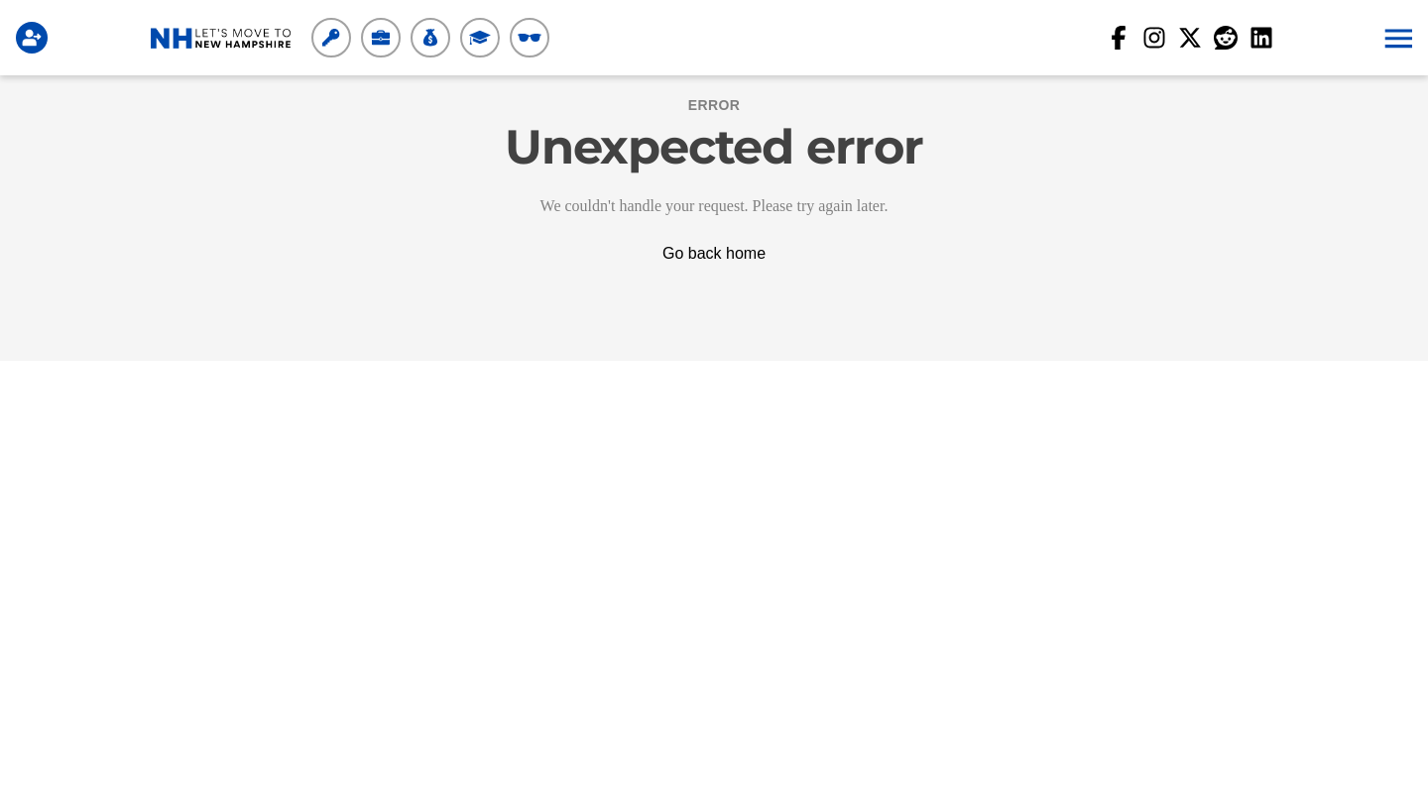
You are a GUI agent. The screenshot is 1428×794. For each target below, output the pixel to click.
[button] (1396, 38)
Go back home (714, 253)
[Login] (36, 37)
